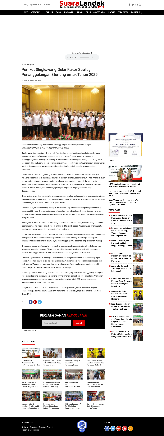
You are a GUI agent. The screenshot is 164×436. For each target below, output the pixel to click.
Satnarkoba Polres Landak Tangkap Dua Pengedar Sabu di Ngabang (95, 364)
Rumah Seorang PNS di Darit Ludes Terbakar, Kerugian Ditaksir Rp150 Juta (73, 364)
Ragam (31, 64)
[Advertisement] (82, 33)
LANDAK (79, 12)
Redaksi (25, 427)
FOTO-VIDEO (123, 12)
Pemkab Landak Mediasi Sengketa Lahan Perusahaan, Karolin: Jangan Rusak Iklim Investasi (52, 408)
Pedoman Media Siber (30, 430)
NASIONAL (68, 12)
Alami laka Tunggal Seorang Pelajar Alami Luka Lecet (121, 268)
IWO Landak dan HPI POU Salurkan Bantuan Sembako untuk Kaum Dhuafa (73, 407)
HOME (25, 12)
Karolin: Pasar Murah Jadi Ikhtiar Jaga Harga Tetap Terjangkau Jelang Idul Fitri (95, 408)
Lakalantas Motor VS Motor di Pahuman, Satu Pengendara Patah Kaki (121, 334)
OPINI (88, 12)
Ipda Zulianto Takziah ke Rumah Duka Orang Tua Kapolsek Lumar (121, 306)
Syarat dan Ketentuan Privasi (41, 427)
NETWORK (35, 12)
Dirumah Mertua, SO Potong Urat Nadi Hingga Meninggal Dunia (121, 243)
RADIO (59, 12)
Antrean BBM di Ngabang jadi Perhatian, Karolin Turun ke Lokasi (72, 385)
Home (24, 64)
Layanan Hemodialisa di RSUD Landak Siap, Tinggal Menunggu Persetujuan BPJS (52, 364)
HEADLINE (49, 12)
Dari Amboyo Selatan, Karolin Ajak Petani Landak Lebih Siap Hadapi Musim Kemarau (52, 386)
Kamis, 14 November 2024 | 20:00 (31, 80)
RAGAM (111, 12)
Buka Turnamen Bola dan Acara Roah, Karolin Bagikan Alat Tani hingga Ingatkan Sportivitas (30, 386)
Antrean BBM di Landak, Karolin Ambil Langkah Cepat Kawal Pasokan (30, 407)
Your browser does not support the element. (82, 57)
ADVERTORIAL (99, 12)
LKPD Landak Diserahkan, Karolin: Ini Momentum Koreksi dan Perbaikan (31, 364)
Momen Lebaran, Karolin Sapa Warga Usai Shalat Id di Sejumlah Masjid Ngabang (95, 386)
